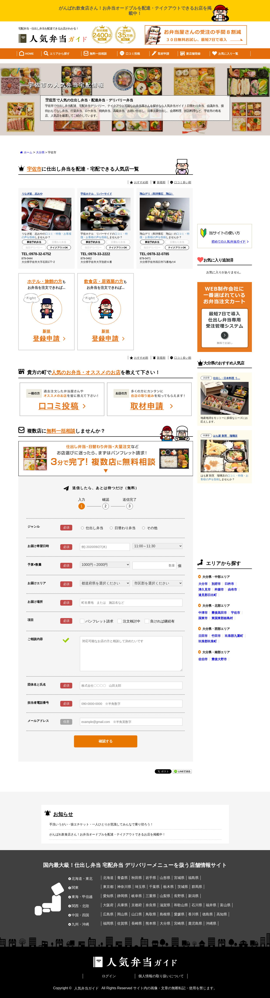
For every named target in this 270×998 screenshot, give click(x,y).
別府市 (216, 584)
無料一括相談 (98, 53)
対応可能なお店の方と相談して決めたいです (131, 653)
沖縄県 (211, 923)
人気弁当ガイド (86, 988)
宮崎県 (179, 923)
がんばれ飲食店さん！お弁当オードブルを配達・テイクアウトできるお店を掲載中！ (107, 834)
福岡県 (108, 923)
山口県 (136, 914)
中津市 (203, 612)
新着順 (161, 182)
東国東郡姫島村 (222, 618)
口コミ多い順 (182, 182)
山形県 (165, 878)
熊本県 (151, 923)
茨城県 (182, 887)
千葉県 (154, 887)
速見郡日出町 (207, 595)
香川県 (193, 914)
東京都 (108, 887)
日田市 (203, 636)
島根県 (165, 914)
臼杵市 (229, 584)
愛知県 (108, 896)
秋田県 (136, 878)
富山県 (225, 905)
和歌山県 (181, 905)
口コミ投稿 (133, 53)
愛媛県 (179, 914)
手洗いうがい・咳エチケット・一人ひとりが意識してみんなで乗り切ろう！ (101, 824)
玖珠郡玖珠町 (207, 641)
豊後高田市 (219, 612)
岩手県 (151, 878)
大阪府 (108, 905)
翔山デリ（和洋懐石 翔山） (157, 193)
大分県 (40, 152)
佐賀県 (122, 923)
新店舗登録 (193, 53)
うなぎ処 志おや (32, 193)
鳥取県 (151, 914)
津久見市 (204, 589)
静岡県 (122, 896)
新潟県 (193, 896)
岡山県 (122, 914)
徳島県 (207, 914)
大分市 (203, 584)
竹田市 (216, 636)
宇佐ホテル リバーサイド (96, 193)
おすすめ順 (141, 182)
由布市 (232, 589)
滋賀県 (165, 905)
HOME (29, 53)
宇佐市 (235, 612)
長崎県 (136, 923)
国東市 (203, 618)
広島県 (108, 914)
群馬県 (197, 887)
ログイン (109, 976)
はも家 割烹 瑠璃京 (225, 435)
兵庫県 (122, 905)
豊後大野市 (219, 659)
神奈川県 (124, 887)
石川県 (197, 905)
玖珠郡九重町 (234, 636)
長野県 (179, 896)
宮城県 (179, 878)
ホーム (28, 152)
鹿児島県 (195, 923)
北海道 (108, 878)
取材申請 (163, 53)
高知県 (222, 914)
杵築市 (219, 589)
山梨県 (165, 896)
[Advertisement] (224, 188)
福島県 (193, 878)
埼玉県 (140, 887)
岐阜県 (136, 896)
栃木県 (168, 887)
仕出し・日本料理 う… (226, 378)
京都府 (136, 905)
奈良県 (151, 905)
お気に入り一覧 (228, 53)
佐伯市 (203, 659)
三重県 (151, 896)
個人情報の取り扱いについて (161, 976)
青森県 (122, 878)
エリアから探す (60, 53)
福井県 (211, 905)
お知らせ (63, 814)
